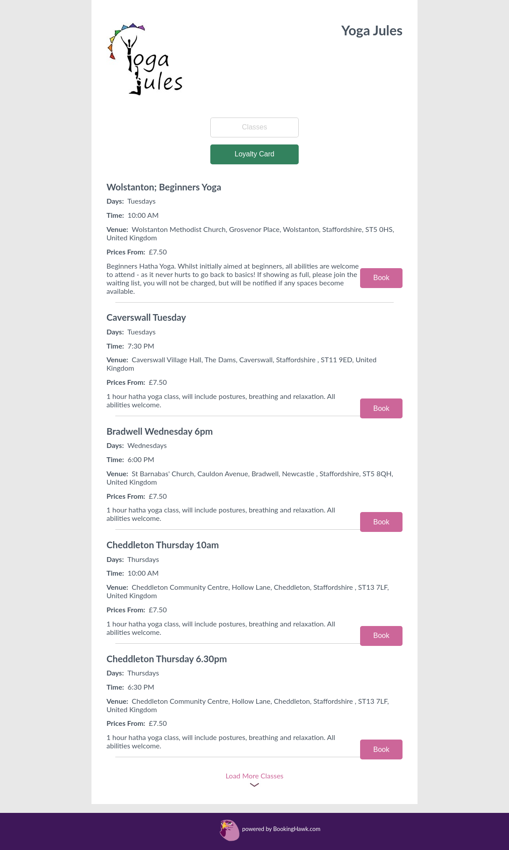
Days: (115, 201)
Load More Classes (254, 775)
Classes (254, 127)
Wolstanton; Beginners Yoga (163, 186)
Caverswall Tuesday (146, 317)
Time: (115, 215)
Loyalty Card (254, 154)
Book (381, 277)
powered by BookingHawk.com (281, 828)
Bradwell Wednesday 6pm (159, 430)
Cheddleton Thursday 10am (162, 544)
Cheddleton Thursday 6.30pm (166, 658)
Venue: (117, 229)
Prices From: (125, 251)
